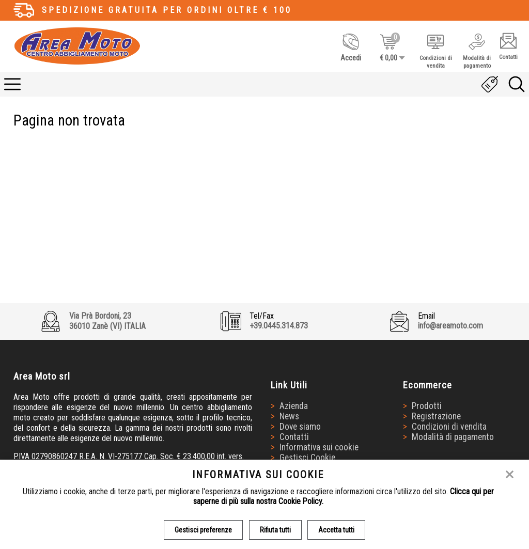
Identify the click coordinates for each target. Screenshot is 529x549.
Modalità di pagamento (453, 437)
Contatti (294, 437)
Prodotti (427, 406)
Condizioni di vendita (449, 427)
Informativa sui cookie (320, 448)
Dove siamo (301, 427)
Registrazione (436, 417)
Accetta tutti (337, 530)
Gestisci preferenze (203, 530)
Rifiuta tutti (275, 530)
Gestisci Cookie (308, 458)
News (290, 417)
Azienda (294, 406)
